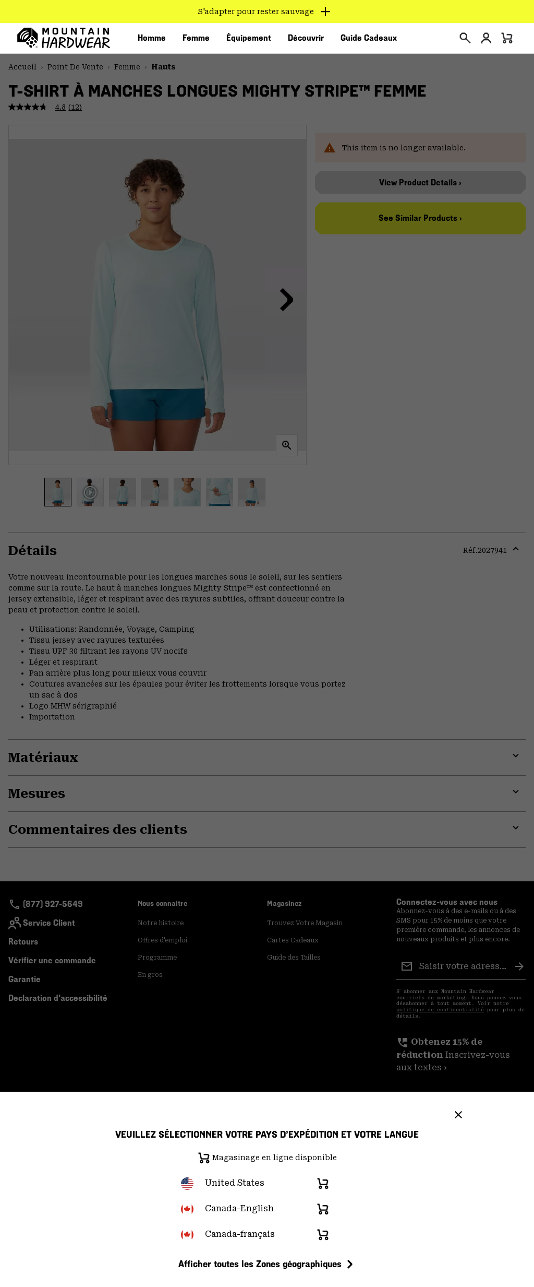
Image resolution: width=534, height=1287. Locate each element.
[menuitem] (151, 41)
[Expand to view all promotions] (267, 11)
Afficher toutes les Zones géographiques (267, 1264)
